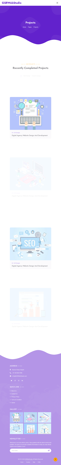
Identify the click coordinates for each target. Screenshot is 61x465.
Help (34, 462)
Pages (30, 27)
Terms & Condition (16, 400)
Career (13, 403)
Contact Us (14, 394)
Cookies (28, 462)
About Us (14, 391)
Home (24, 27)
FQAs (39, 462)
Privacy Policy (15, 397)
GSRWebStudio (29, 459)
